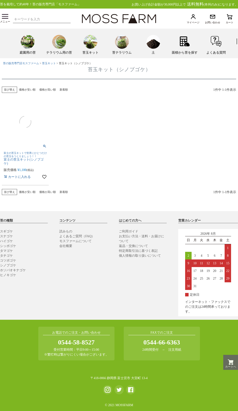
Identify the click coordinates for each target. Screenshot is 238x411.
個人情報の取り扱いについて (140, 255)
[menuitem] (28, 43)
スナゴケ (6, 236)
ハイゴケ (6, 241)
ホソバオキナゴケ (13, 270)
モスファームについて (75, 241)
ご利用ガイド (128, 231)
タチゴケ (6, 255)
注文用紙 (174, 349)
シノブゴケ (8, 265)
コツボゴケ (8, 260)
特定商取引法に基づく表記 (138, 251)
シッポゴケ (8, 246)
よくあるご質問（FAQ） (77, 236)
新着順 (64, 89)
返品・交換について (133, 246)
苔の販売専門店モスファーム (21, 63)
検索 (68, 18)
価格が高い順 (47, 89)
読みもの (65, 231)
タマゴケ (6, 251)
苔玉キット (49, 63)
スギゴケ (6, 231)
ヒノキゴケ (8, 275)
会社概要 (65, 246)
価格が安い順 (27, 89)
